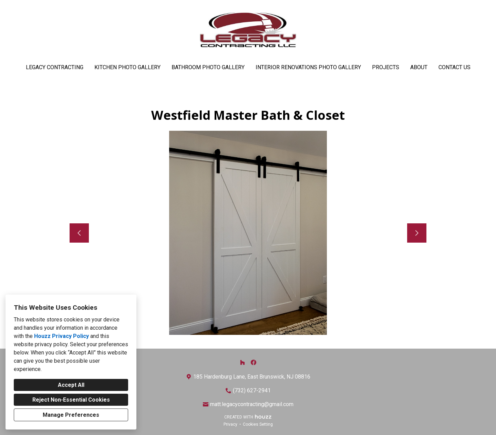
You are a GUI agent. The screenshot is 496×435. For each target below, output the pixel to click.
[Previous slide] (79, 233)
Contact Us (454, 67)
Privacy (230, 424)
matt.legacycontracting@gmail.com (251, 404)
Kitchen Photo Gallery (127, 67)
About (418, 67)
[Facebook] (253, 362)
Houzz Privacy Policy (61, 336)
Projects (385, 67)
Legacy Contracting (54, 67)
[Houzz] (242, 362)
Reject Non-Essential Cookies (71, 399)
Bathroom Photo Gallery (208, 67)
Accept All (71, 385)
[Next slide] (416, 233)
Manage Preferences (71, 415)
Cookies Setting (258, 424)
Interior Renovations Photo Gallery (308, 67)
